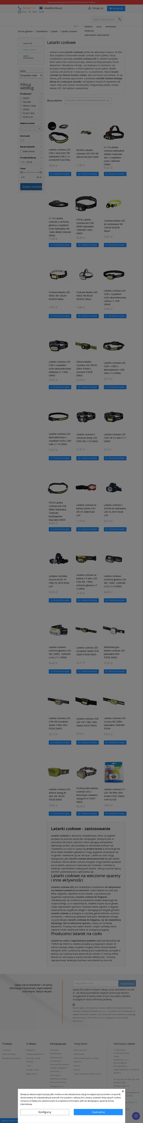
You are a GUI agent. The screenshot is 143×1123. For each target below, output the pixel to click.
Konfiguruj (44, 1112)
